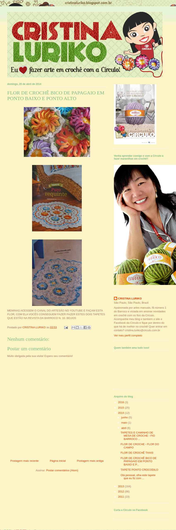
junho (125, 417)
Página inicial (58, 460)
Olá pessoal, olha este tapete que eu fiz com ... (138, 477)
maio (124, 422)
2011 (121, 496)
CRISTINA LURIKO (130, 298)
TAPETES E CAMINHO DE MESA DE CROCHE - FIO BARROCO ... (138, 436)
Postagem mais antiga (90, 460)
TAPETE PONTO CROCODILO (139, 469)
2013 (121, 486)
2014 (121, 412)
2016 (121, 402)
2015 (121, 407)
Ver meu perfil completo (128, 335)
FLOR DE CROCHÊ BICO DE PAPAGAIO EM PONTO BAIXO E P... (138, 461)
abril (124, 428)
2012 (121, 491)
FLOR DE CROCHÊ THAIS (137, 452)
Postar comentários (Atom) (62, 470)
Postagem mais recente (24, 460)
